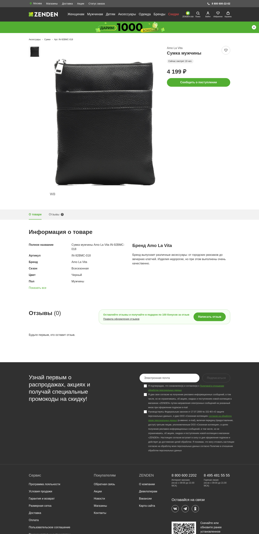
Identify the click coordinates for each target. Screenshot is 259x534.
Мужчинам (95, 14)
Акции (80, 3)
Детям (110, 14)
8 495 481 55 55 (217, 475)
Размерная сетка (40, 505)
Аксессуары (127, 14)
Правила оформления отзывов (121, 319)
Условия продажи (40, 491)
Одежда (145, 14)
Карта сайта (147, 505)
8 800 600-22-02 (218, 3)
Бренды (159, 14)
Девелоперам (148, 491)
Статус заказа (96, 3)
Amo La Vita (175, 48)
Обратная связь (104, 484)
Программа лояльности (44, 484)
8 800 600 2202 (184, 475)
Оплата (34, 520)
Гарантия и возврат (42, 498)
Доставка (67, 3)
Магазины (52, 3)
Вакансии (145, 498)
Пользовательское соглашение (49, 527)
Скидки (173, 14)
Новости (99, 498)
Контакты (100, 512)
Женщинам (75, 14)
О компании (147, 484)
